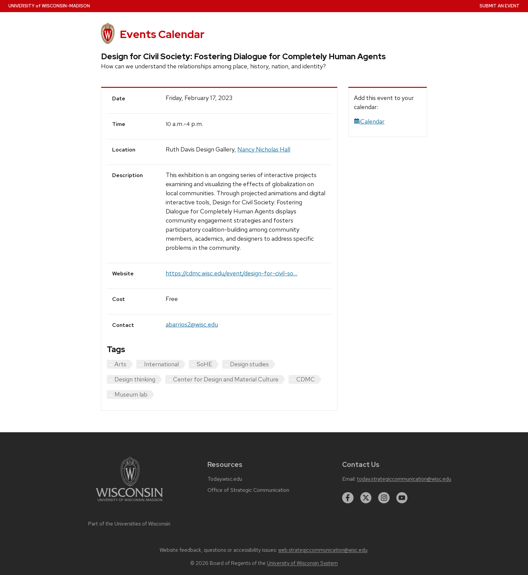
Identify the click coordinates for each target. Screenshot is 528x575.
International (161, 364)
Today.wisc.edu (224, 479)
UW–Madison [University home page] (49, 6)
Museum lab (130, 394)
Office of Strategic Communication (248, 490)
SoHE (204, 364)
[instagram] (384, 498)
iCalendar (369, 121)
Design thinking (134, 379)
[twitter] (366, 498)
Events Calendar (162, 34)
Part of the (129, 523)
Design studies (249, 364)
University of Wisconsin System (302, 563)
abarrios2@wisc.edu (192, 324)
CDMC (305, 379)
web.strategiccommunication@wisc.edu (322, 550)
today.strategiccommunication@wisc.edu (404, 479)
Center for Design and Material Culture (225, 379)
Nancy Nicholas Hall (263, 149)
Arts (120, 364)
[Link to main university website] (129, 502)
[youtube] (402, 498)
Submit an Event (500, 6)
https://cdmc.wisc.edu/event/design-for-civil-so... (231, 273)
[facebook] (348, 498)
